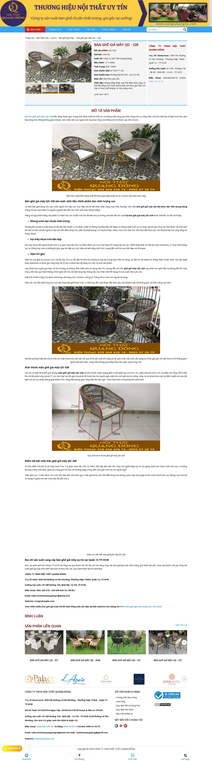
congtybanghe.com (44, 738)
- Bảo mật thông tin (124, 713)
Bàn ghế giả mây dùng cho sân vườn (143, 606)
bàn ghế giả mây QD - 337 (168, 660)
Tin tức (90, 29)
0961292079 (12, 748)
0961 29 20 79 (156, 81)
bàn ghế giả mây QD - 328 (116, 44)
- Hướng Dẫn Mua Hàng (126, 697)
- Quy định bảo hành (124, 709)
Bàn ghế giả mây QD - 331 (126, 660)
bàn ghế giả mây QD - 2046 (85, 660)
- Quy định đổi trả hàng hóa (127, 705)
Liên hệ (126, 29)
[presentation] (29, 642)
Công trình (109, 29)
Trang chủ (55, 29)
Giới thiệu (74, 29)
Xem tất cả (181, 625)
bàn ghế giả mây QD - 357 (44, 660)
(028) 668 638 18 (44, 726)
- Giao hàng (120, 701)
